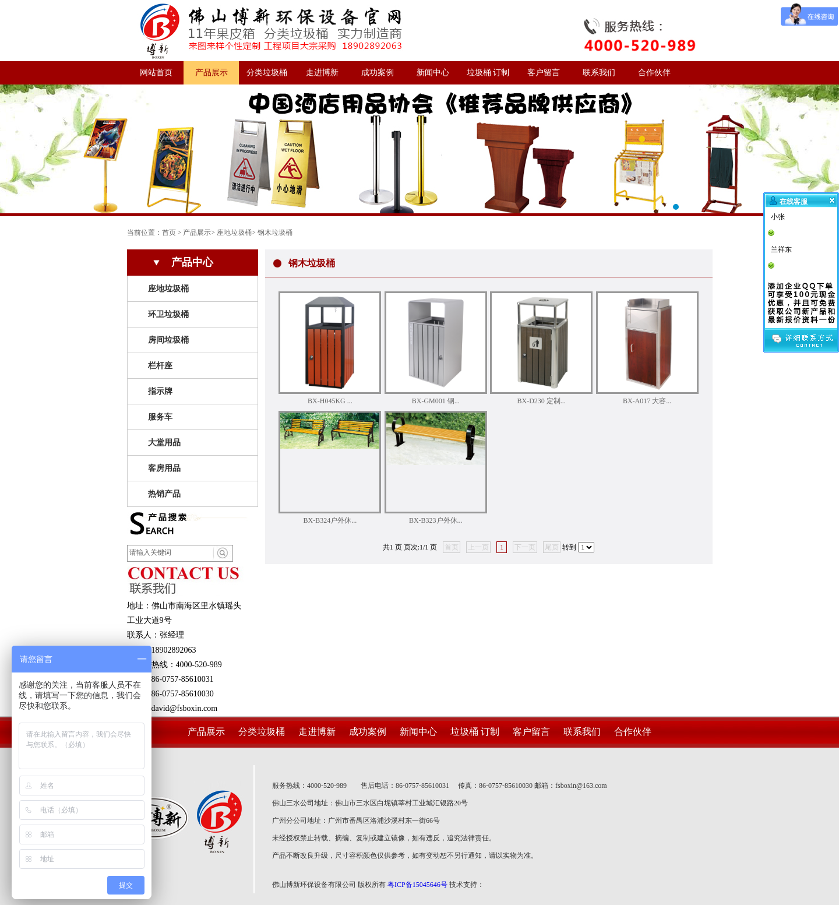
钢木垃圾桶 (275, 232)
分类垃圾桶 (266, 72)
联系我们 (599, 72)
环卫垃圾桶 (168, 314)
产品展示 (211, 72)
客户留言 (543, 72)
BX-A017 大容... (647, 401)
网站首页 (156, 72)
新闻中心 (433, 72)
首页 (169, 232)
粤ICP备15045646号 (417, 885)
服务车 (160, 417)
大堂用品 (164, 442)
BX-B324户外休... (330, 520)
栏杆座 (160, 365)
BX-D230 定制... (541, 401)
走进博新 (322, 72)
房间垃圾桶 (168, 340)
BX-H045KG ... (330, 401)
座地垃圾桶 (234, 232)
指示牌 (160, 391)
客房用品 (164, 468)
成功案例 (377, 72)
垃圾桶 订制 (488, 72)
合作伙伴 (654, 72)
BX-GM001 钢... (436, 401)
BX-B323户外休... (436, 520)
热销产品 (164, 494)
